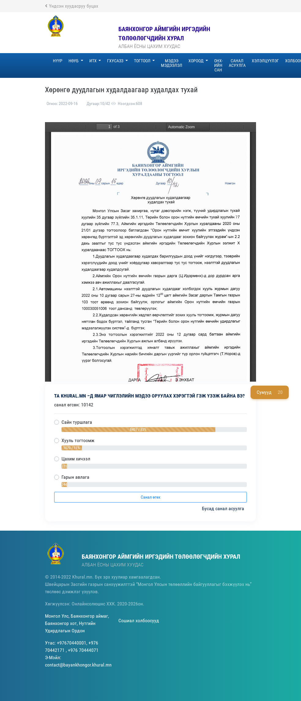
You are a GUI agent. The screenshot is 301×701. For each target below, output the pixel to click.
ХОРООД (196, 60)
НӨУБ (74, 60)
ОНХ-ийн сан (218, 65)
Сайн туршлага (76, 422)
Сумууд (270, 392)
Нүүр (57, 60)
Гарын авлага (75, 477)
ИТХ (93, 60)
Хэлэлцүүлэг (265, 60)
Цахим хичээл (75, 459)
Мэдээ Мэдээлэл (171, 63)
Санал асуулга (237, 63)
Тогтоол (142, 60)
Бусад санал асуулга (223, 508)
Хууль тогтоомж (78, 440)
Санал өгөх (150, 497)
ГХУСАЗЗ (115, 60)
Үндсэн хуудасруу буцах (71, 6)
